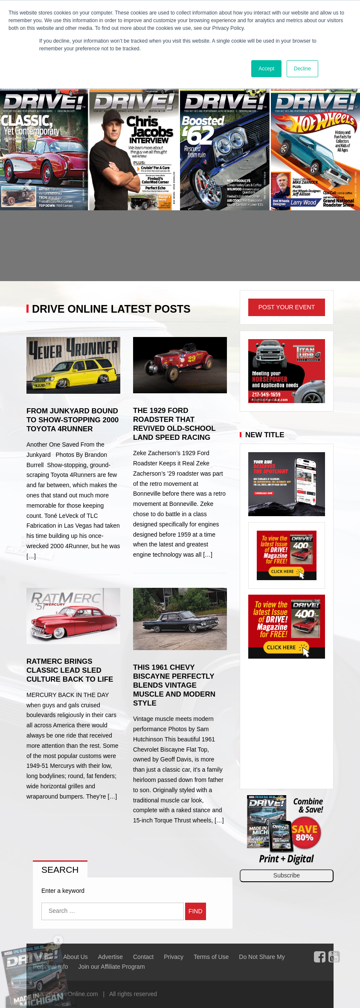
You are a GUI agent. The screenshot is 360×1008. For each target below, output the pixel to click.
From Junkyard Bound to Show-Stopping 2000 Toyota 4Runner (72, 420)
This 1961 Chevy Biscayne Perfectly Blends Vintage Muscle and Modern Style (174, 685)
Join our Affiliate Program (111, 966)
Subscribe (286, 875)
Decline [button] (302, 69)
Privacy (173, 956)
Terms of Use (211, 956)
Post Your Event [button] (286, 307)
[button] (27, 182)
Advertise (110, 956)
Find (196, 911)
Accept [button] (266, 69)
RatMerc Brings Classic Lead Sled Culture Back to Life (69, 670)
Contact (143, 956)
